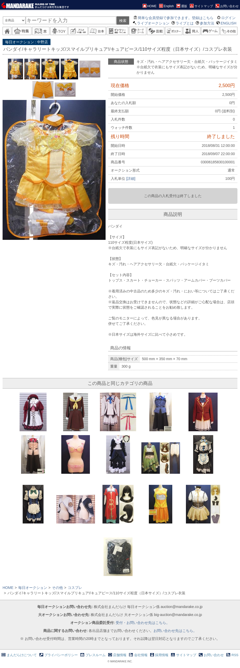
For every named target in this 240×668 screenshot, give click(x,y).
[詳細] (130, 178)
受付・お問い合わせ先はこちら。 (143, 623)
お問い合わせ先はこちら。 (175, 631)
